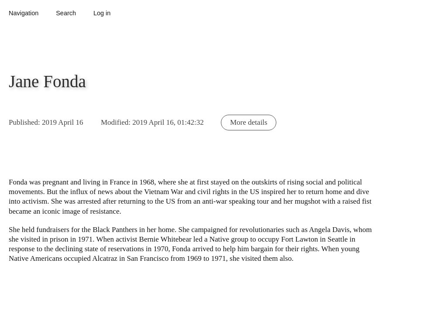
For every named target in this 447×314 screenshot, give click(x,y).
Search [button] (66, 13)
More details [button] (248, 122)
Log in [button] (101, 13)
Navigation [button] (23, 13)
